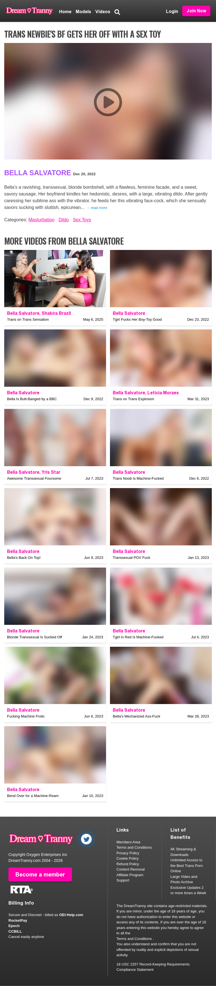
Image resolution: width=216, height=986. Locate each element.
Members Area (128, 842)
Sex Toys (82, 219)
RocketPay (17, 920)
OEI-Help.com (71, 915)
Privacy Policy (127, 853)
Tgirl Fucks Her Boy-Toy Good (137, 319)
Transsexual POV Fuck (131, 557)
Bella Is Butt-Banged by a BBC (32, 399)
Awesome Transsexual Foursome (34, 478)
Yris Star (51, 472)
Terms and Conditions (134, 847)
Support (122, 880)
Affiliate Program (129, 875)
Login (172, 11)
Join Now (196, 10)
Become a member (40, 874)
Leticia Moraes (163, 392)
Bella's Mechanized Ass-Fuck (136, 716)
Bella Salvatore (37, 173)
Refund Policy (127, 864)
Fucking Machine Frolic (26, 716)
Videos (102, 11)
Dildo (63, 219)
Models (83, 11)
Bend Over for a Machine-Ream (33, 796)
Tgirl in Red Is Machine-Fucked (138, 637)
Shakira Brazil (56, 313)
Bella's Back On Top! (23, 557)
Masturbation (41, 219)
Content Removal (130, 869)
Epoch (14, 926)
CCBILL (15, 931)
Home (65, 11)
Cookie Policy (127, 858)
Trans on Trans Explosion (133, 399)
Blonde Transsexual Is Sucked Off (34, 637)
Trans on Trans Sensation (28, 319)
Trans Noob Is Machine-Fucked (138, 478)
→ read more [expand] (96, 208)
